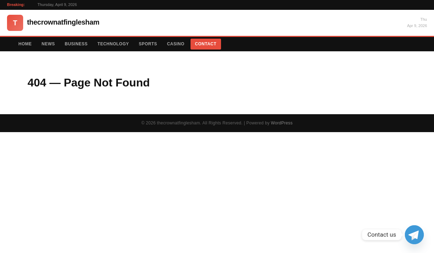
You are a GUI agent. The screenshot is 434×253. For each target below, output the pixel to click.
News (48, 43)
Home (25, 43)
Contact (205, 43)
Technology (113, 43)
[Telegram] (414, 234)
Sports (148, 43)
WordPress (282, 123)
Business (76, 43)
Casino (176, 43)
